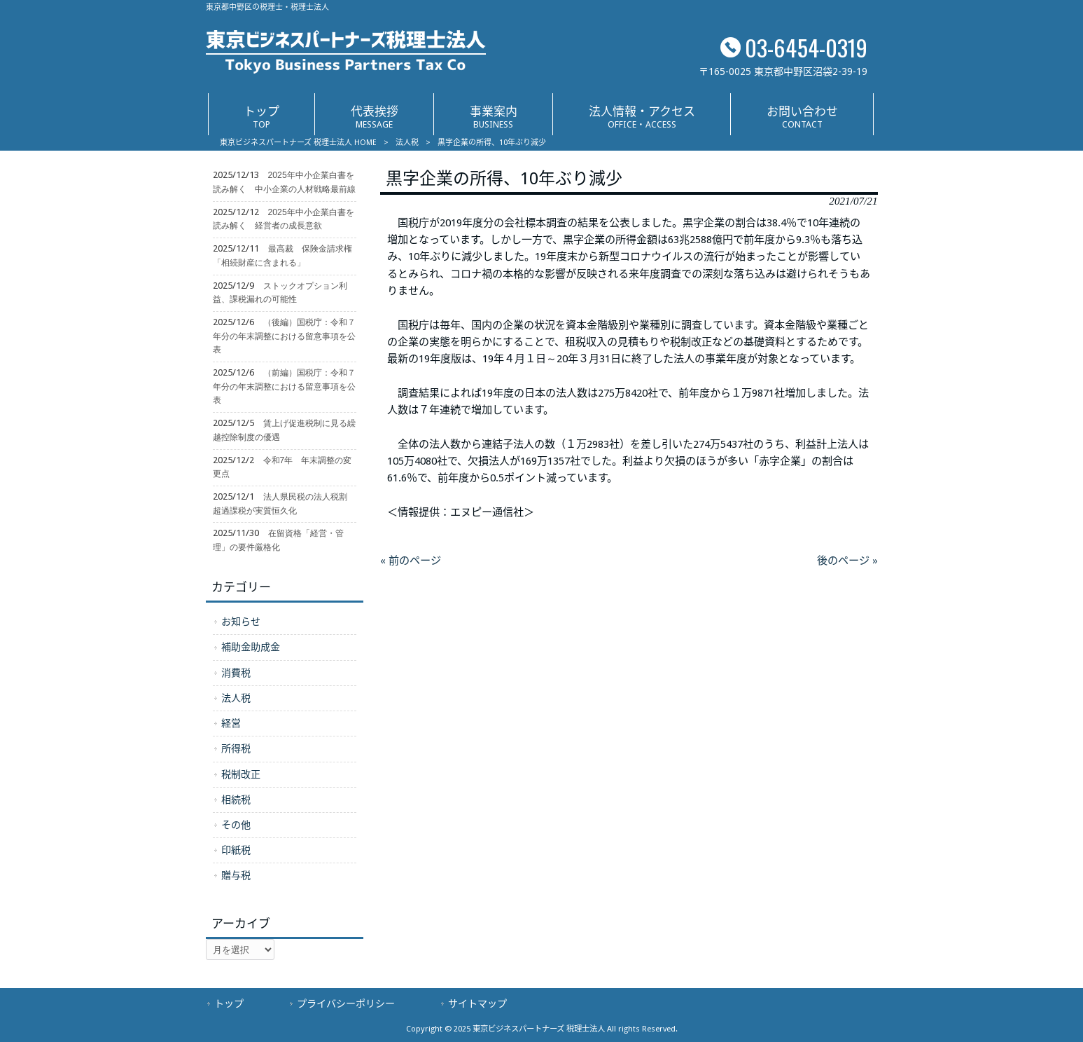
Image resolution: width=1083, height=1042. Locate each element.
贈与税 (236, 875)
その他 (236, 824)
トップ (229, 1003)
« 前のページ (410, 560)
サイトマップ (477, 1003)
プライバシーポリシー (346, 1003)
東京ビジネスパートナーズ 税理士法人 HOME (298, 142)
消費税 (236, 672)
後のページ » (847, 560)
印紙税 (236, 850)
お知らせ (240, 621)
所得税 (236, 748)
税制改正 (240, 774)
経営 (231, 723)
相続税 (236, 799)
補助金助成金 (250, 646)
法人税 (407, 142)
